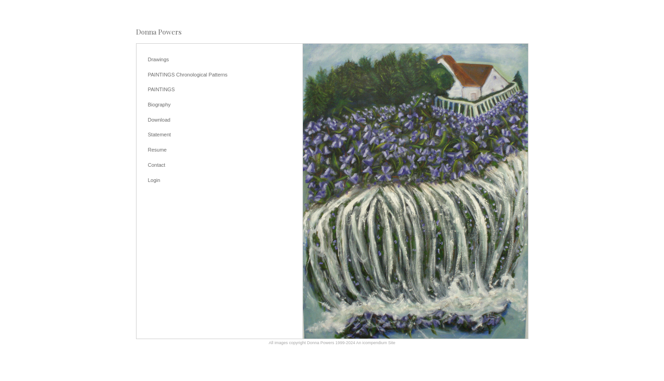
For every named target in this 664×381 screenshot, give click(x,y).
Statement (159, 134)
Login (154, 180)
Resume (157, 149)
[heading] (159, 32)
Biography (159, 104)
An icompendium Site (375, 342)
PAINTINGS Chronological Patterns (188, 74)
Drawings (158, 59)
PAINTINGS (161, 89)
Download (159, 120)
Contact (157, 165)
